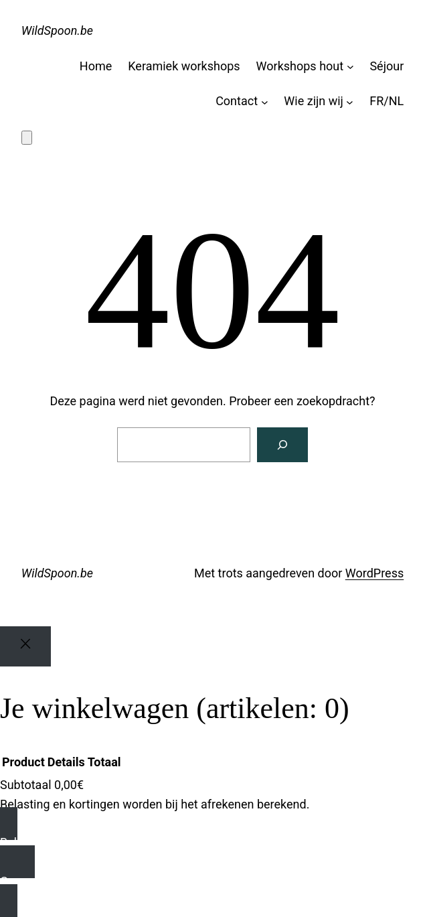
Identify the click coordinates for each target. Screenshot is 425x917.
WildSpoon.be (57, 30)
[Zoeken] (282, 444)
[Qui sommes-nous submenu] (349, 101)
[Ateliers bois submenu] (350, 66)
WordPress (374, 573)
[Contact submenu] (264, 101)
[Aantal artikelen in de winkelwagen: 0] (26, 138)
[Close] (25, 646)
